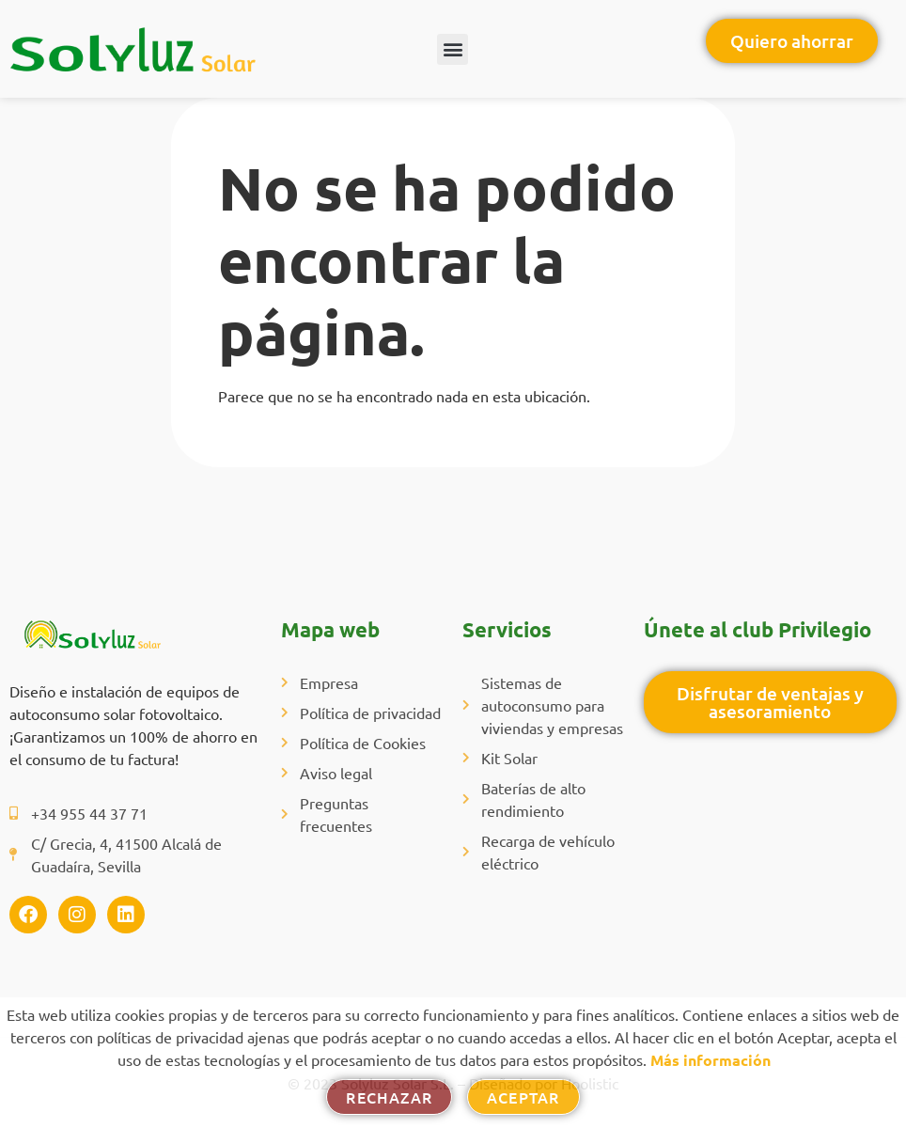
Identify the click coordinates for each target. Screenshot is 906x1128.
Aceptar (523, 1097)
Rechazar (389, 1097)
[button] (452, 49)
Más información (710, 1060)
